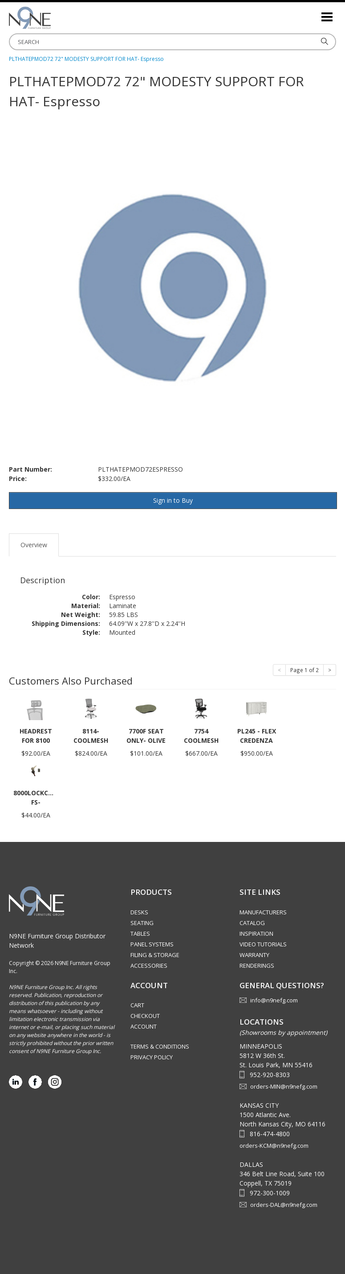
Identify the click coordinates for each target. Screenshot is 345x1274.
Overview (33, 545)
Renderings (256, 966)
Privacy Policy (151, 1057)
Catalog (252, 923)
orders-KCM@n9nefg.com (273, 1146)
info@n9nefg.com (274, 1000)
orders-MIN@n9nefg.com (283, 1086)
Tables (140, 933)
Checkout (145, 1016)
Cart (137, 1005)
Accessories (148, 966)
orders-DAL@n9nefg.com (283, 1205)
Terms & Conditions (159, 1046)
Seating (142, 923)
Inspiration (256, 933)
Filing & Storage (154, 955)
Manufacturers (263, 912)
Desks (139, 912)
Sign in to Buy (173, 500)
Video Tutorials (263, 944)
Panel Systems (152, 944)
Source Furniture (53, 18)
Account (143, 1026)
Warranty (254, 955)
